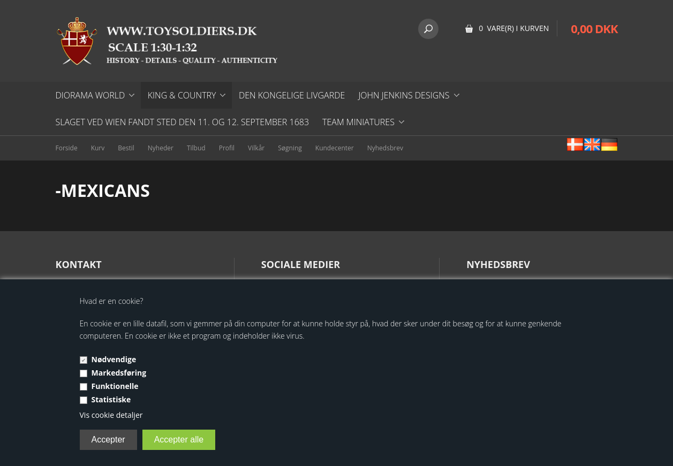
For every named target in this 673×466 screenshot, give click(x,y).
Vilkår (256, 147)
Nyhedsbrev (385, 147)
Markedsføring (119, 373)
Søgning (290, 147)
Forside (67, 147)
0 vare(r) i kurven (514, 28)
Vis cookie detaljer (111, 415)
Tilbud (196, 147)
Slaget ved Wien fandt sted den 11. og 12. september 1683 (182, 122)
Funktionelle (115, 386)
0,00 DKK (594, 28)
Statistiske (111, 399)
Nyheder (160, 147)
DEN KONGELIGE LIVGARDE (292, 95)
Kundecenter (334, 147)
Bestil (126, 147)
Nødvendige (114, 359)
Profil (227, 147)
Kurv (98, 147)
